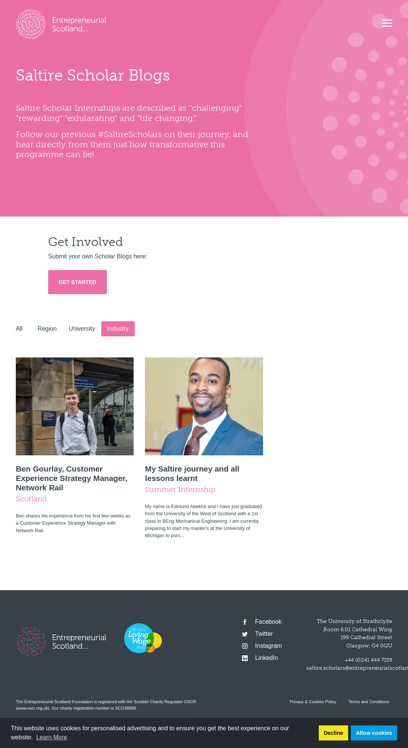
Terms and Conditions (369, 701)
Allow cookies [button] (374, 733)
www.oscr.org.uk (32, 708)
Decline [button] (333, 733)
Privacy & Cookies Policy (313, 701)
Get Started (77, 282)
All (19, 328)
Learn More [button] (51, 737)
